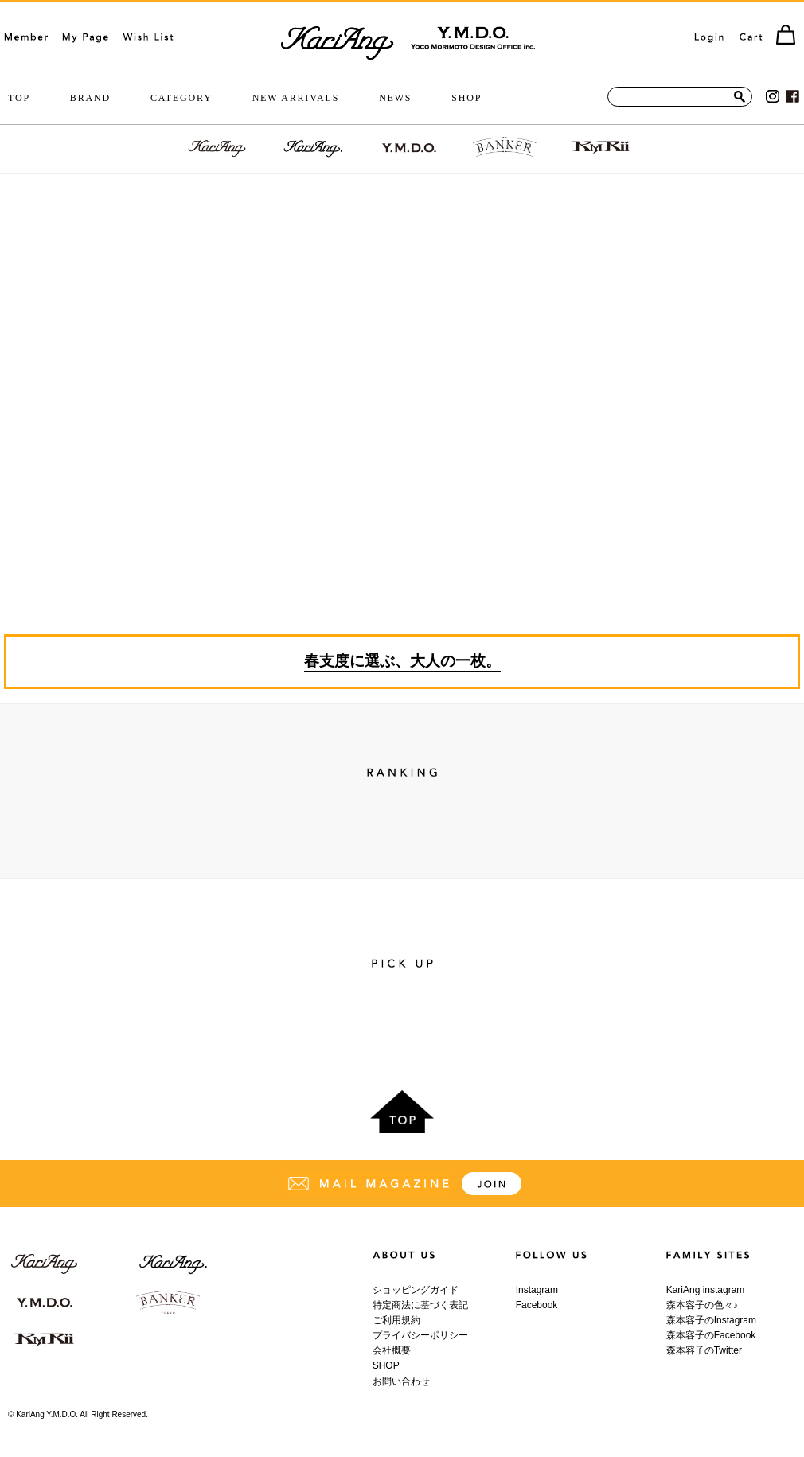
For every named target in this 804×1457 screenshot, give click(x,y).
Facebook (537, 1305)
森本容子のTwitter (704, 1350)
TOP (19, 97)
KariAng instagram (705, 1289)
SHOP (466, 97)
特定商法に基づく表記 (420, 1305)
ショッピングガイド (416, 1289)
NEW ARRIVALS (296, 97)
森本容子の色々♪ (702, 1305)
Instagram (537, 1289)
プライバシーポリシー (420, 1335)
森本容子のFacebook (711, 1335)
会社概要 (392, 1350)
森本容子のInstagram (711, 1320)
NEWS (395, 97)
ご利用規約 (396, 1320)
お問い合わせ (401, 1381)
